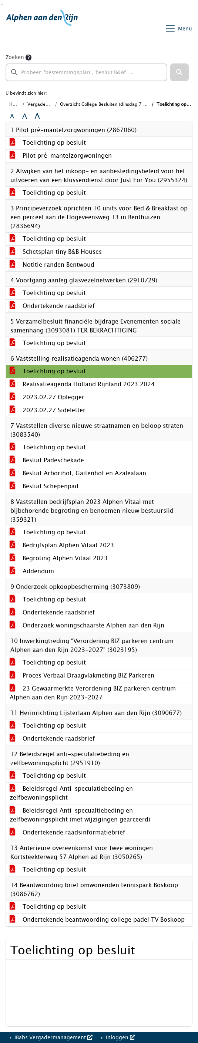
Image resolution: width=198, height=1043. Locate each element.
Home (15, 104)
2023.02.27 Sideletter (47, 410)
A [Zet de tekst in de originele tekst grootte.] (12, 116)
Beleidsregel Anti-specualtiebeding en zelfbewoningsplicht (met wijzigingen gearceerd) (80, 815)
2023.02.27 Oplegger (47, 397)
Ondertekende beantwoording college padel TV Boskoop (97, 919)
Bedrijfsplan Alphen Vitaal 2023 (62, 545)
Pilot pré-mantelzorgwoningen (61, 155)
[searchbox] (86, 72)
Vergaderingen (43, 104)
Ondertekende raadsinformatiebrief (67, 832)
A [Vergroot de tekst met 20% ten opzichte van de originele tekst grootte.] (24, 116)
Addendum (32, 571)
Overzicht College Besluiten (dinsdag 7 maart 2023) (115, 104)
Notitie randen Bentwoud (52, 264)
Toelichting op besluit (48, 142)
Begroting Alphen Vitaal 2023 (59, 558)
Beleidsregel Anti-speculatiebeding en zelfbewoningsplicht (71, 793)
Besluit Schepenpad (44, 486)
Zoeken (15, 57)
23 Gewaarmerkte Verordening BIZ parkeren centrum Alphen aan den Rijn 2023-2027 (93, 693)
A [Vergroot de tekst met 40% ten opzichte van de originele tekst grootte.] (37, 116)
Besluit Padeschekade (47, 460)
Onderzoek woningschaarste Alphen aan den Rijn (87, 625)
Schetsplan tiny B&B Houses (56, 251)
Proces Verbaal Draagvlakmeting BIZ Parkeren (82, 675)
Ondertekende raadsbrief (52, 306)
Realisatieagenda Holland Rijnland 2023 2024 (82, 384)
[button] (179, 72)
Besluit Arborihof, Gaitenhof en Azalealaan (78, 473)
